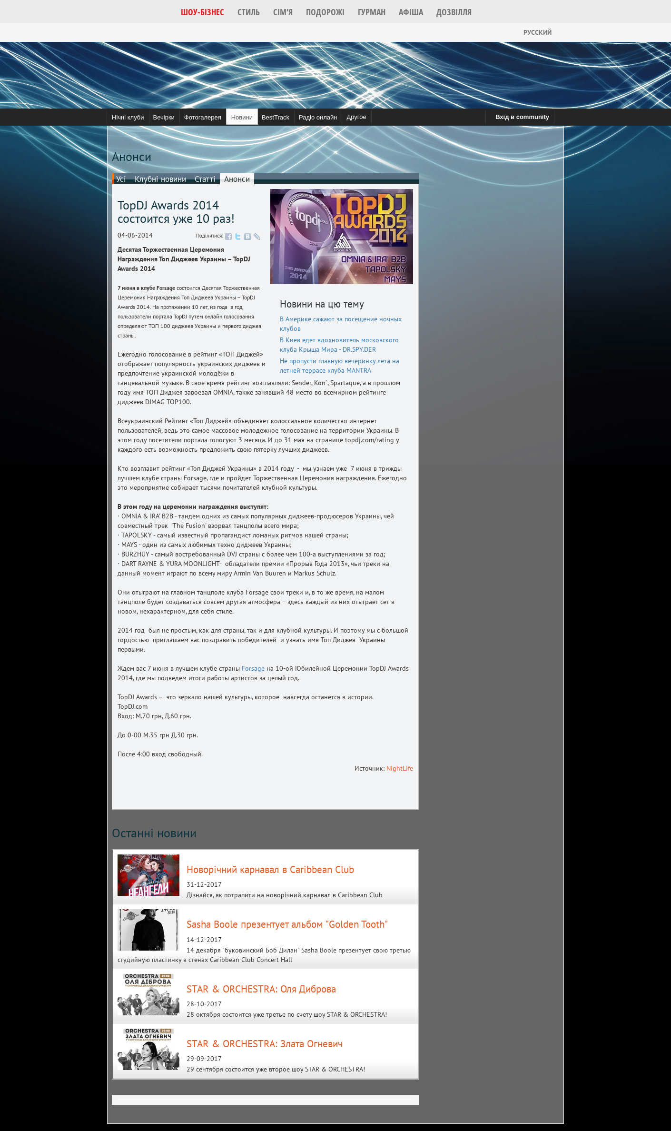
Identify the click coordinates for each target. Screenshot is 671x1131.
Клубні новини (160, 179)
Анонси (237, 179)
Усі (121, 179)
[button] (202, 12)
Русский (530, 32)
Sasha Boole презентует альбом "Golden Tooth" (287, 924)
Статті (205, 179)
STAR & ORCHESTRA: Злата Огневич (265, 1043)
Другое (356, 116)
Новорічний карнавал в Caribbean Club (270, 869)
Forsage (253, 668)
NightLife (399, 768)
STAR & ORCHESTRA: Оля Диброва (261, 988)
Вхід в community (522, 116)
